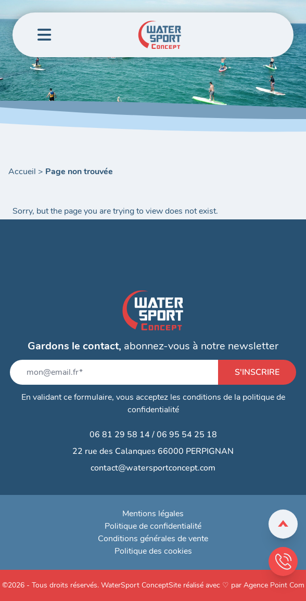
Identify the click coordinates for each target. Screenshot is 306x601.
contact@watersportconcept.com (153, 468)
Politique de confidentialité (153, 526)
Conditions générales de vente (153, 538)
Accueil (22, 171)
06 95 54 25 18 (187, 434)
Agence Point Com (274, 585)
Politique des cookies (153, 551)
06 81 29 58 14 (120, 434)
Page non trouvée (79, 171)
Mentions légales (153, 513)
